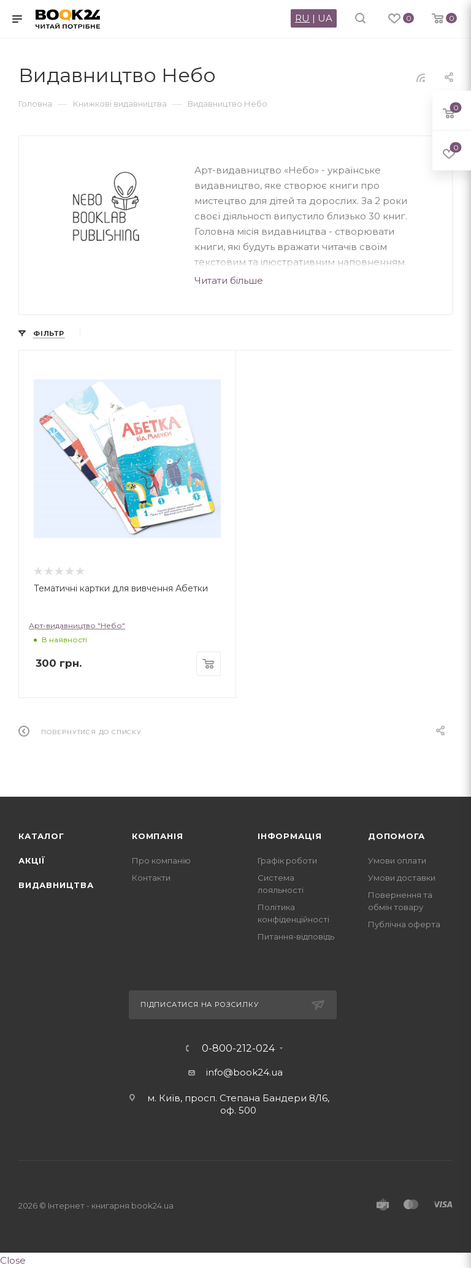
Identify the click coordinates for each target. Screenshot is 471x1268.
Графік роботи (287, 860)
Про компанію (161, 860)
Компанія (157, 836)
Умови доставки (401, 878)
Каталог (41, 836)
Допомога (396, 836)
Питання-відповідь (296, 936)
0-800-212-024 (238, 1049)
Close (13, 1260)
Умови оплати (397, 860)
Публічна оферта (404, 924)
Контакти (151, 878)
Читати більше (228, 280)
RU (302, 18)
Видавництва (56, 885)
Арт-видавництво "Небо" (77, 625)
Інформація (290, 836)
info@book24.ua (244, 1072)
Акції (31, 860)
